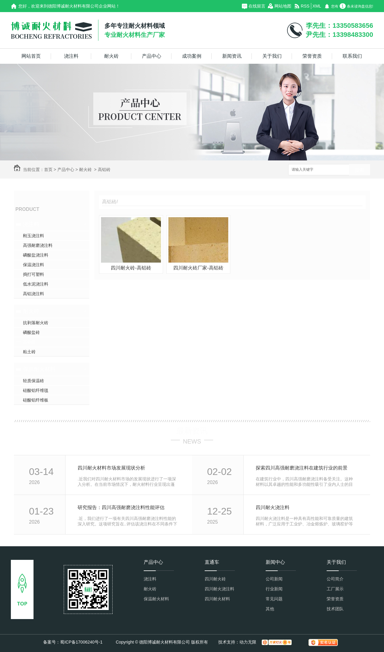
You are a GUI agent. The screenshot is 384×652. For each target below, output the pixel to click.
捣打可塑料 (33, 274)
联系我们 (352, 56)
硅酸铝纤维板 (35, 400)
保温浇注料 (33, 264)
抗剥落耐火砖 (35, 322)
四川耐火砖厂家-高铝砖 (198, 267)
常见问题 (274, 598)
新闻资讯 (232, 56)
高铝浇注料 (33, 293)
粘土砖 (29, 351)
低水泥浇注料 (35, 284)
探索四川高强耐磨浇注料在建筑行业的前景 (301, 467)
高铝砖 (104, 169)
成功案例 (191, 56)
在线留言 (256, 6)
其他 (270, 608)
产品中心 (151, 56)
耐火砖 (111, 56)
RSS (305, 6)
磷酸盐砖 (31, 332)
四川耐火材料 (217, 598)
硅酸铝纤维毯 (35, 390)
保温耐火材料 (39, 369)
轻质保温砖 (33, 380)
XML (316, 6)
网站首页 (31, 56)
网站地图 (282, 6)
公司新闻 (274, 578)
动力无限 (247, 642)
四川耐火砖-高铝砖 (131, 267)
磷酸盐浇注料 (35, 255)
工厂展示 (335, 588)
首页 (48, 169)
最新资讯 (192, 430)
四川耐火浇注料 (273, 507)
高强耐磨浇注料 (38, 245)
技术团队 (335, 608)
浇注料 (71, 56)
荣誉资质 (312, 56)
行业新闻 (274, 588)
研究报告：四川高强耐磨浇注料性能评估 (121, 507)
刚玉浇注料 (33, 235)
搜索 (359, 170)
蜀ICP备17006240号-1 (81, 642)
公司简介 (335, 578)
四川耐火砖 (215, 578)
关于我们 (272, 56)
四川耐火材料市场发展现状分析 (111, 467)
